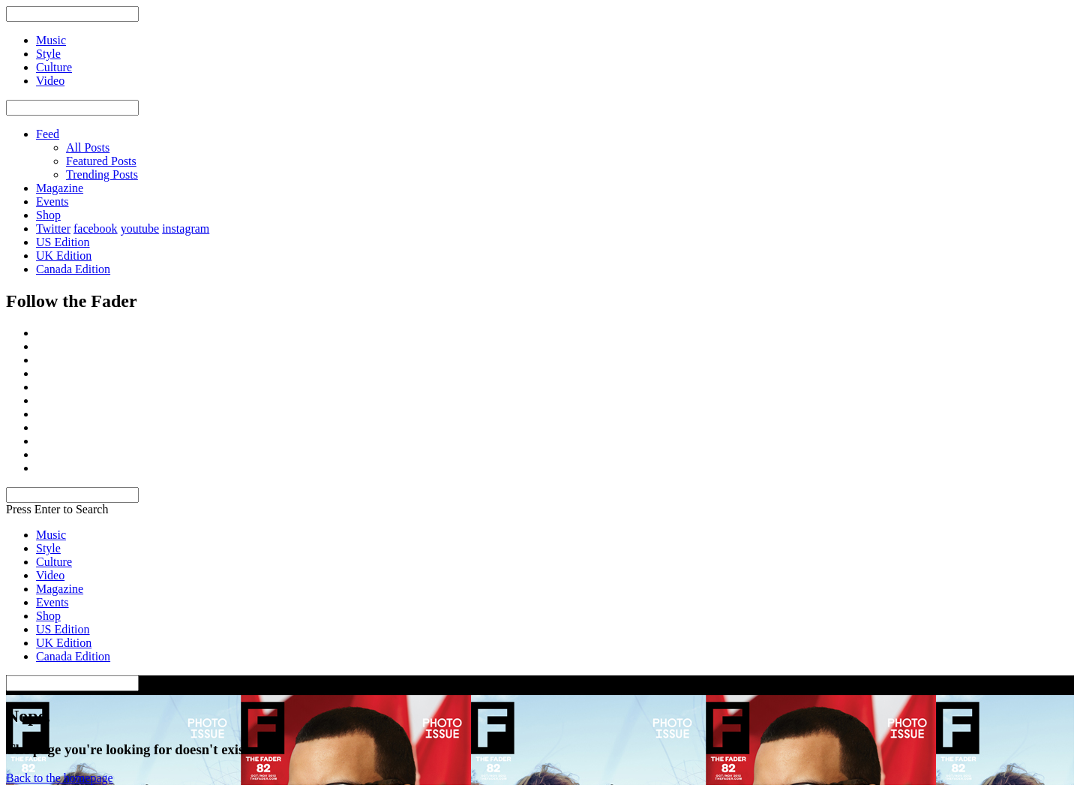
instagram (185, 228)
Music (51, 534)
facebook (96, 228)
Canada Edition (73, 269)
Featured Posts (101, 161)
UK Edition (64, 255)
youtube (140, 228)
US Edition (63, 242)
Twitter (53, 228)
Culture (54, 561)
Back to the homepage (59, 777)
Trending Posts (102, 174)
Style (48, 548)
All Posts (88, 147)
